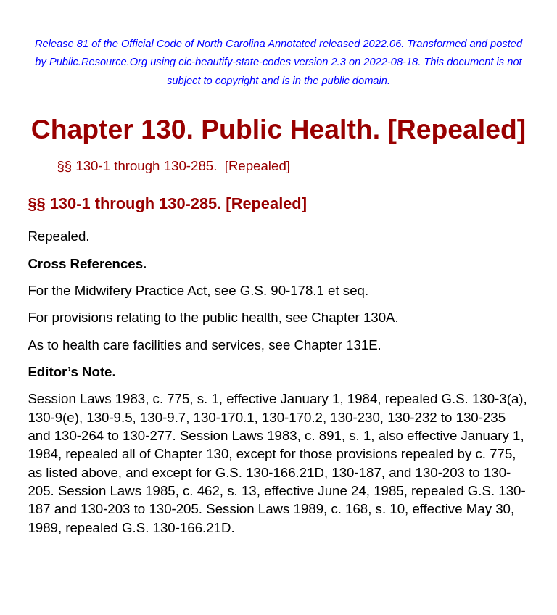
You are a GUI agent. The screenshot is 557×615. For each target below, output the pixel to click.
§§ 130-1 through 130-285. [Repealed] (173, 165)
